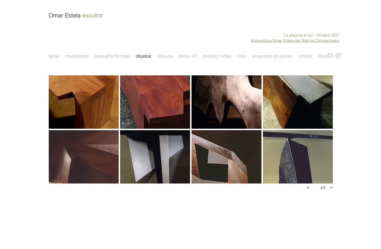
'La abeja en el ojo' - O (301, 35)
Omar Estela (75, 15)
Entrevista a (261, 40)
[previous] (308, 187)
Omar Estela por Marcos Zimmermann (306, 40)
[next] (331, 187)
